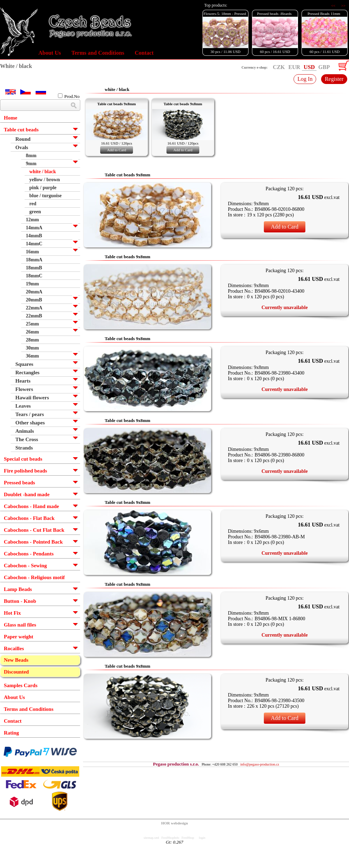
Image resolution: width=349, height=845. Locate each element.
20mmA (34, 291)
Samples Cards (20, 685)
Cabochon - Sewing (25, 565)
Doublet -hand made (27, 494)
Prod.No (69, 96)
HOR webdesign (174, 823)
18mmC (34, 275)
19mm (32, 283)
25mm (32, 324)
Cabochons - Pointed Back (33, 542)
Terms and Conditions (97, 53)
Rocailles (14, 648)
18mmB (34, 267)
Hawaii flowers (32, 397)
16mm (32, 251)
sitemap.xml (151, 837)
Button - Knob (20, 601)
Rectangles (27, 372)
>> (343, 5)
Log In (304, 79)
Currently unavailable (284, 307)
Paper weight (18, 636)
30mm (32, 348)
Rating (11, 733)
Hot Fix (12, 613)
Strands (24, 448)
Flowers (24, 389)
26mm (32, 332)
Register (334, 79)
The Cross (26, 439)
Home (10, 118)
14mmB (34, 235)
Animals (24, 431)
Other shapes (30, 422)
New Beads (16, 660)
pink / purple (43, 187)
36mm (32, 356)
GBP (324, 67)
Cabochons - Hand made (31, 506)
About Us (49, 53)
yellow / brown (44, 179)
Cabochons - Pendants (29, 553)
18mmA (34, 259)
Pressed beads (19, 482)
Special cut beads (23, 459)
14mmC (34, 243)
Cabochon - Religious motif (34, 577)
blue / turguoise (45, 195)
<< (333, 5)
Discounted (16, 672)
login (202, 837)
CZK (279, 67)
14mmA (34, 227)
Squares (24, 364)
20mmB (34, 299)
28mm (32, 340)
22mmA (34, 307)
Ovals (21, 147)
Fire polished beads (25, 471)
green (35, 211)
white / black (42, 171)
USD (309, 67)
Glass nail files (20, 625)
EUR (294, 67)
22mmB (34, 315)
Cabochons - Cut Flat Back (34, 530)
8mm (31, 155)
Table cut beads (21, 129)
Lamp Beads (18, 589)
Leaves (23, 406)
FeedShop (187, 837)
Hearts (22, 381)
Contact (144, 53)
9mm (31, 163)
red (32, 203)
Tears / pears (29, 414)
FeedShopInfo (170, 837)
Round (22, 139)
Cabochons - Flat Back (29, 518)
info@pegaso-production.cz (259, 764)
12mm (32, 219)
